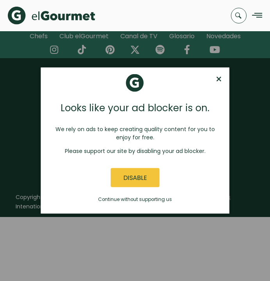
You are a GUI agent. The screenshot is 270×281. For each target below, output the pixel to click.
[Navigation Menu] (255, 16)
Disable (135, 177)
